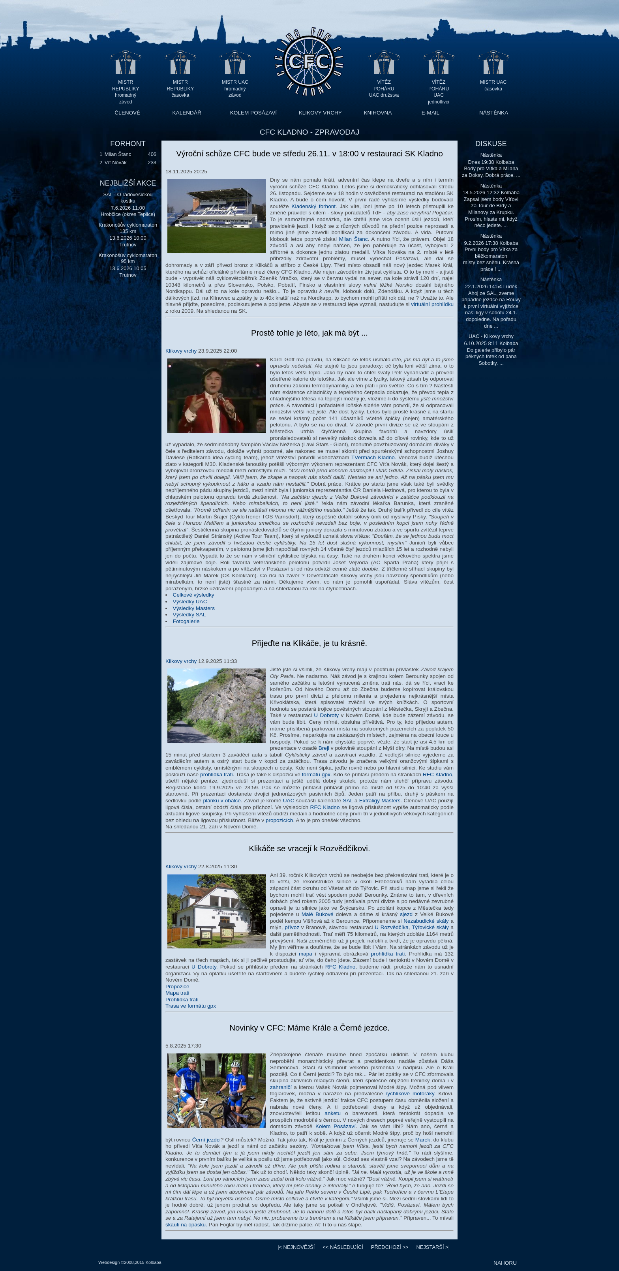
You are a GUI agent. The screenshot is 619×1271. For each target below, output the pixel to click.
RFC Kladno (437, 774)
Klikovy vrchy (181, 351)
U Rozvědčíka (392, 927)
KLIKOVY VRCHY (320, 113)
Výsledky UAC (190, 602)
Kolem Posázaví (335, 1126)
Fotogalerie (186, 621)
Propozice (177, 986)
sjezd (406, 914)
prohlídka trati (216, 774)
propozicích (279, 820)
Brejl (324, 748)
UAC (288, 801)
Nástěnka (491, 155)
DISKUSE (490, 144)
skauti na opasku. (186, 1225)
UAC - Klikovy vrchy (491, 336)
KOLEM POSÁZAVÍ (253, 113)
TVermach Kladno (373, 457)
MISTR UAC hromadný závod (235, 88)
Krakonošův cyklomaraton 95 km (128, 258)
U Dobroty (326, 715)
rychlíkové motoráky (410, 1093)
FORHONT (127, 144)
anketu (333, 1113)
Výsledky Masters (194, 608)
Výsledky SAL (189, 615)
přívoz (292, 927)
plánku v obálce (221, 801)
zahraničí (281, 1087)
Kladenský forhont (313, 206)
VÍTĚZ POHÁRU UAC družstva (384, 88)
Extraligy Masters (380, 801)
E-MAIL (430, 113)
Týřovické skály (430, 927)
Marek (422, 1140)
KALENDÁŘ (187, 113)
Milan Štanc (118, 154)
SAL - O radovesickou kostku (127, 197)
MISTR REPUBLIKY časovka (180, 88)
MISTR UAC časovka (493, 85)
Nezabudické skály (425, 921)
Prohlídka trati (182, 1000)
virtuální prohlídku (432, 304)
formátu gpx (316, 774)
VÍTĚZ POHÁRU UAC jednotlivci (438, 88)
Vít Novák (116, 162)
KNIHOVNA (378, 113)
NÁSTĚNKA (493, 113)
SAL (348, 801)
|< (296, 1247)
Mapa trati (177, 993)
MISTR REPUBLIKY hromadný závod (125, 88)
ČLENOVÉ (127, 113)
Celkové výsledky (193, 595)
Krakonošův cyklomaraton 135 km (128, 228)
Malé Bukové (318, 914)
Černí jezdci (206, 1140)
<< (343, 1247)
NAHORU (505, 1263)
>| (433, 1247)
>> (390, 1247)
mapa (305, 954)
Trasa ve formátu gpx (190, 1006)
